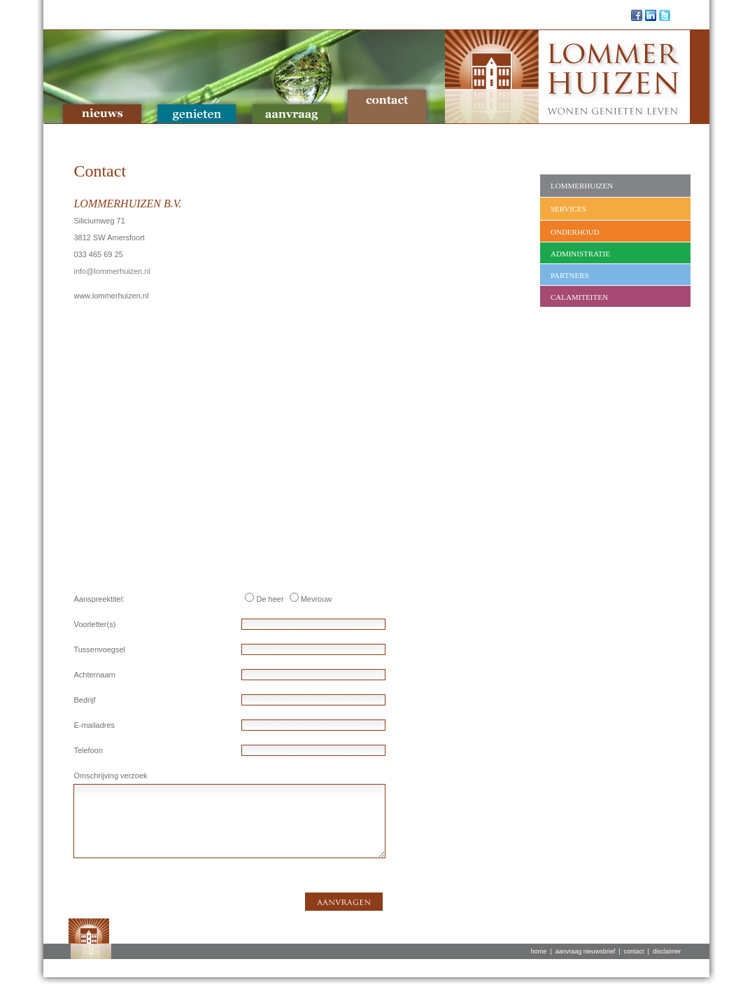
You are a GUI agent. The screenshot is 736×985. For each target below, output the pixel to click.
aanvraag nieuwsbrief (585, 951)
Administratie (580, 253)
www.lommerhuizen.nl (110, 295)
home (539, 951)
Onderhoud (575, 232)
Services (568, 209)
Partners (570, 275)
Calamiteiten (579, 297)
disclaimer (667, 951)
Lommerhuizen (582, 185)
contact (634, 951)
